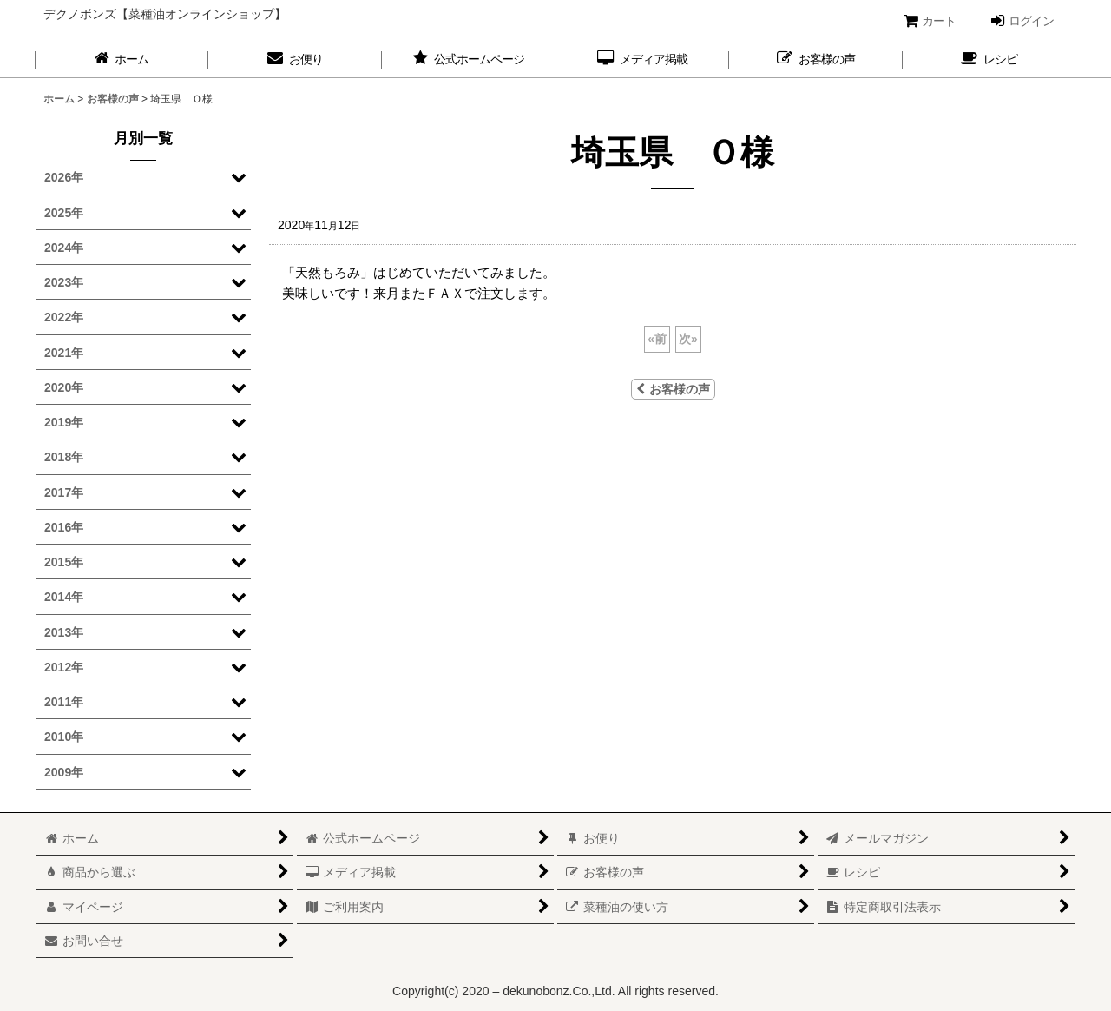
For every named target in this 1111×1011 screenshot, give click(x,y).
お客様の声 (673, 389)
